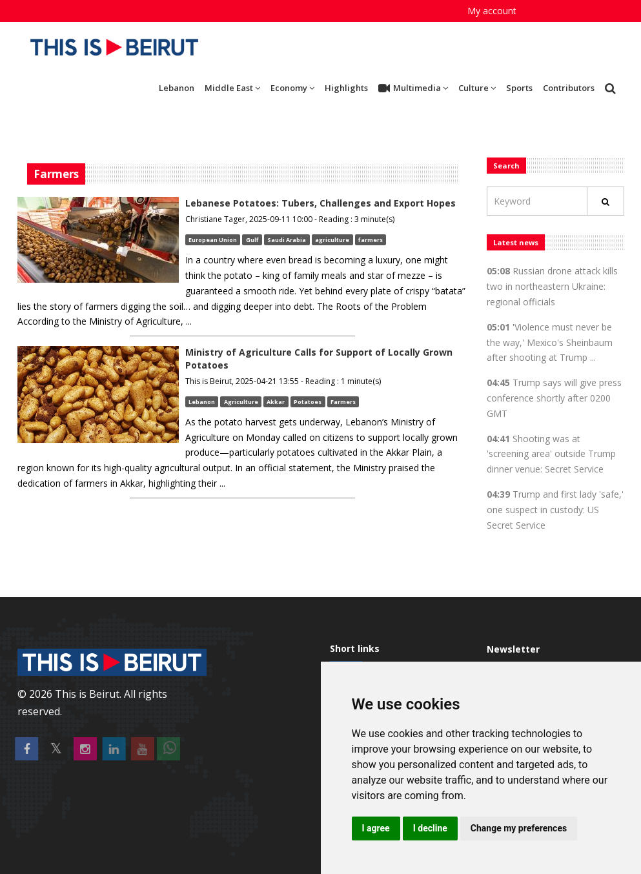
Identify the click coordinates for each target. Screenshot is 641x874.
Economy (292, 88)
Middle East (232, 88)
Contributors (569, 88)
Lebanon (176, 88)
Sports (519, 88)
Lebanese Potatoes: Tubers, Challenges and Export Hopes (320, 203)
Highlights (346, 88)
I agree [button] (376, 828)
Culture (477, 88)
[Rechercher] (605, 201)
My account (491, 11)
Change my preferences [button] (519, 828)
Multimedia (413, 88)
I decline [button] (430, 828)
